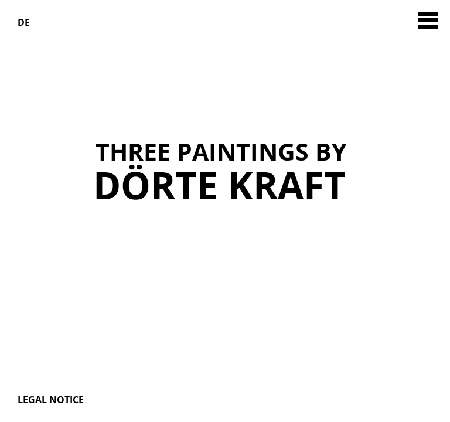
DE (24, 22)
